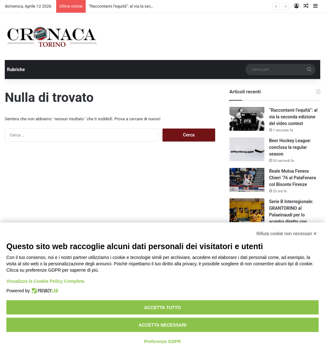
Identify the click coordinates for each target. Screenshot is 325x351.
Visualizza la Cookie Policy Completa (45, 281)
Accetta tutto (162, 307)
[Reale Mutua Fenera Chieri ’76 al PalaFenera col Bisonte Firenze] (246, 180)
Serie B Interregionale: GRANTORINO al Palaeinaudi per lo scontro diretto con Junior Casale (291, 215)
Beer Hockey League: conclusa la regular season (290, 147)
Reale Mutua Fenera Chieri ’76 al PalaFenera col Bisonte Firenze (292, 178)
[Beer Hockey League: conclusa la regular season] (246, 149)
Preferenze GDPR (162, 341)
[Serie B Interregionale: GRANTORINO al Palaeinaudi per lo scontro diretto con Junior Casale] (246, 210)
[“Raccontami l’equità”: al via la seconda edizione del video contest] (246, 119)
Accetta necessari (163, 325)
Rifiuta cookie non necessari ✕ (286, 233)
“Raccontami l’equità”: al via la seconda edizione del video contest (293, 117)
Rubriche (16, 69)
